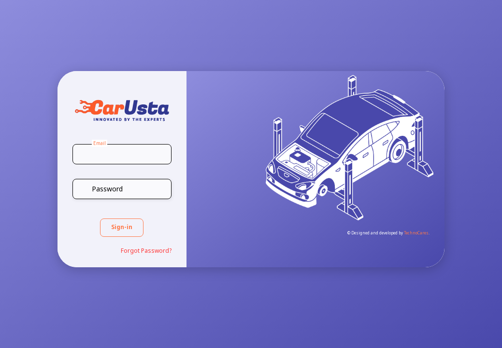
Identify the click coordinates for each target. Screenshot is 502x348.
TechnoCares (416, 233)
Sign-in (121, 227)
